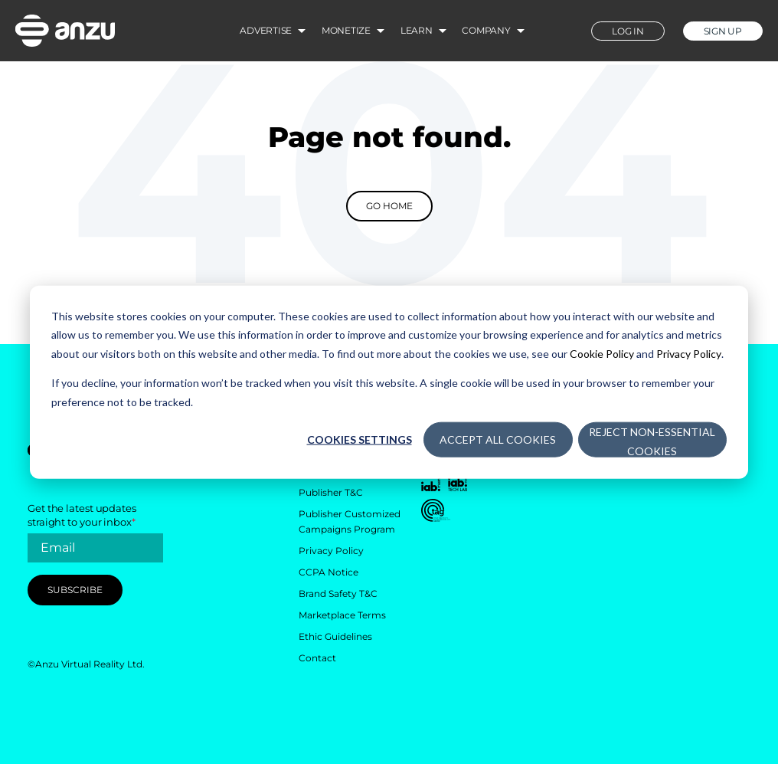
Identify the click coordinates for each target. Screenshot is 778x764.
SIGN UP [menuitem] (723, 31)
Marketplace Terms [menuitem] (342, 615)
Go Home (389, 205)
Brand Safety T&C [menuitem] (338, 593)
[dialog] (389, 382)
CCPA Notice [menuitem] (328, 572)
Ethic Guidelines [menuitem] (335, 636)
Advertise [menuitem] (266, 30)
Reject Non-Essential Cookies (652, 441)
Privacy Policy (688, 352)
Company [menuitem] (486, 30)
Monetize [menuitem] (346, 30)
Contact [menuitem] (317, 658)
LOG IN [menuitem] (628, 31)
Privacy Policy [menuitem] (331, 550)
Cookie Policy (602, 352)
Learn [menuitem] (416, 30)
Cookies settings (359, 439)
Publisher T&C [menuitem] (331, 492)
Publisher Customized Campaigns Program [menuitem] (349, 521)
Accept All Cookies (498, 439)
